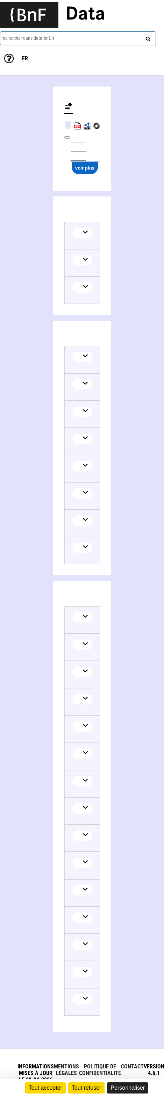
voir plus (85, 168)
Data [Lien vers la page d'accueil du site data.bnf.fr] (85, 14)
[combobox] (78, 38)
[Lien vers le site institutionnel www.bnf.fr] (29, 15)
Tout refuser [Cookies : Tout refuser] (86, 1088)
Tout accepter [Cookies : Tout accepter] (45, 1088)
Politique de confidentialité (100, 1069)
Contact (132, 1066)
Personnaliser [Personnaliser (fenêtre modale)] (127, 1088)
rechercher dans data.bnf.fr (27, 38)
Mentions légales (66, 1069)
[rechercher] (147, 37)
